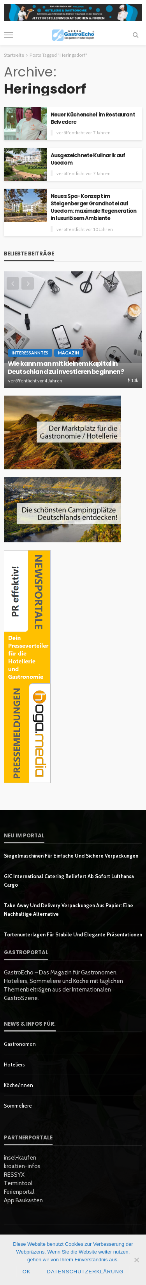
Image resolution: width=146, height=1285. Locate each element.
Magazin (68, 352)
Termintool (18, 1183)
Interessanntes (30, 352)
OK (27, 1272)
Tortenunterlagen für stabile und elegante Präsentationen (73, 934)
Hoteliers (14, 1064)
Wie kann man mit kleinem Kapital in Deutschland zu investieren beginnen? (66, 368)
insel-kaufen (20, 1157)
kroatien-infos (22, 1166)
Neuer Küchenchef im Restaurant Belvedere (93, 118)
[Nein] (136, 1260)
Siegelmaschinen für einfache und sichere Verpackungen (71, 856)
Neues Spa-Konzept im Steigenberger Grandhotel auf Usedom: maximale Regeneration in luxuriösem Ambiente (94, 207)
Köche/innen (18, 1085)
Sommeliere (18, 1106)
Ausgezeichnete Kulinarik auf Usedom (88, 159)
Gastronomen (20, 1044)
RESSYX (14, 1174)
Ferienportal (19, 1191)
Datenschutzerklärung (85, 1272)
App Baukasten (23, 1200)
